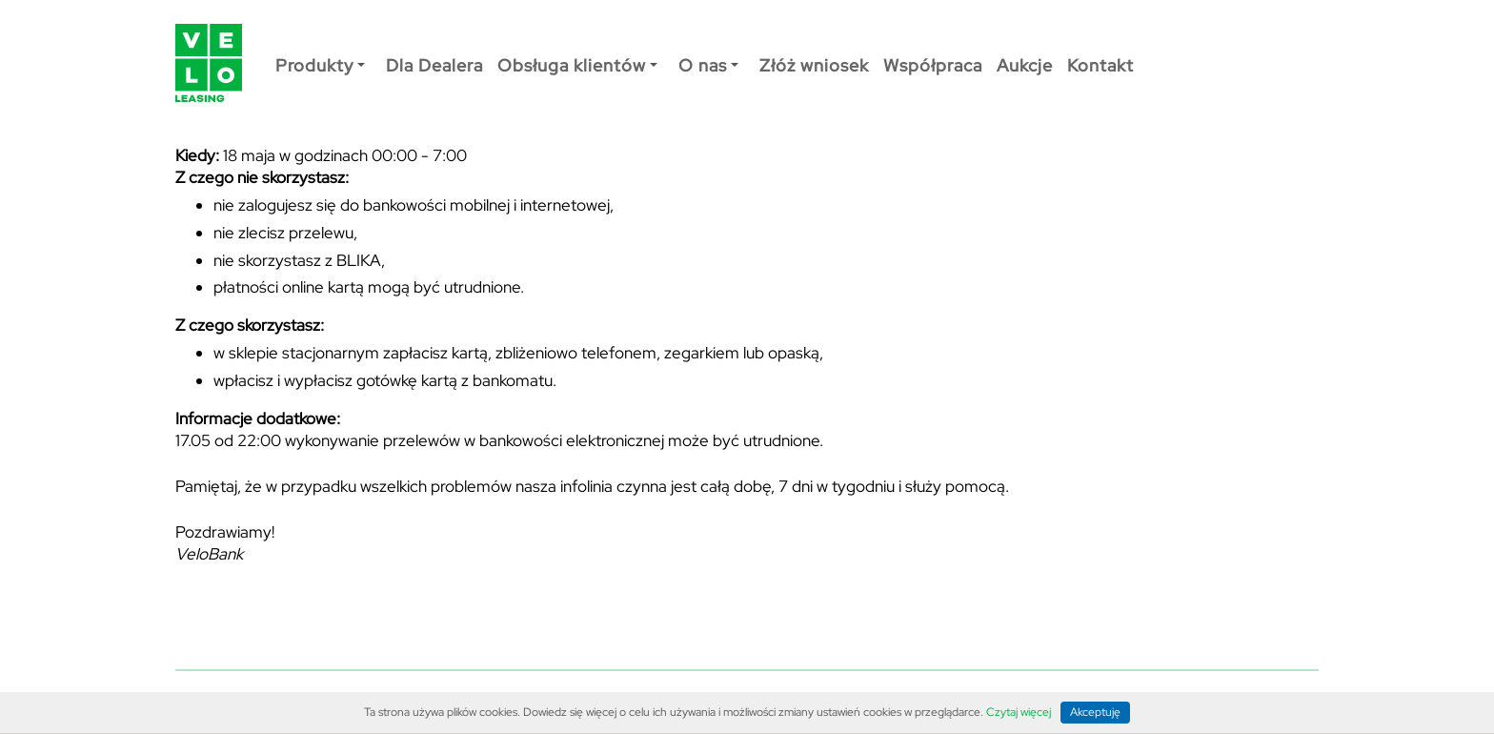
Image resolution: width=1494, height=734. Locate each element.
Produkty (320, 65)
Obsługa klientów (577, 65)
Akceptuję (1095, 712)
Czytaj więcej (1018, 712)
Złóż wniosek (814, 65)
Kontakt (1100, 65)
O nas (708, 65)
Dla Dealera (434, 65)
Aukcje (1025, 65)
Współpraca (932, 65)
